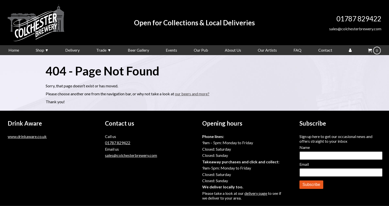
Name (304, 147)
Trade (101, 50)
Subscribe (311, 184)
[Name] (341, 155)
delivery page (255, 193)
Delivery (72, 50)
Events (171, 50)
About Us (233, 50)
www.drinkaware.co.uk (27, 136)
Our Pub (201, 50)
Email (304, 164)
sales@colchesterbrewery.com (355, 28)
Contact (325, 50)
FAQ (297, 50)
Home (13, 50)
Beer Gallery (138, 50)
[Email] (341, 172)
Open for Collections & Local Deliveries (194, 23)
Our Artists (267, 50)
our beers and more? (192, 93)
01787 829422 (358, 18)
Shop (40, 50)
